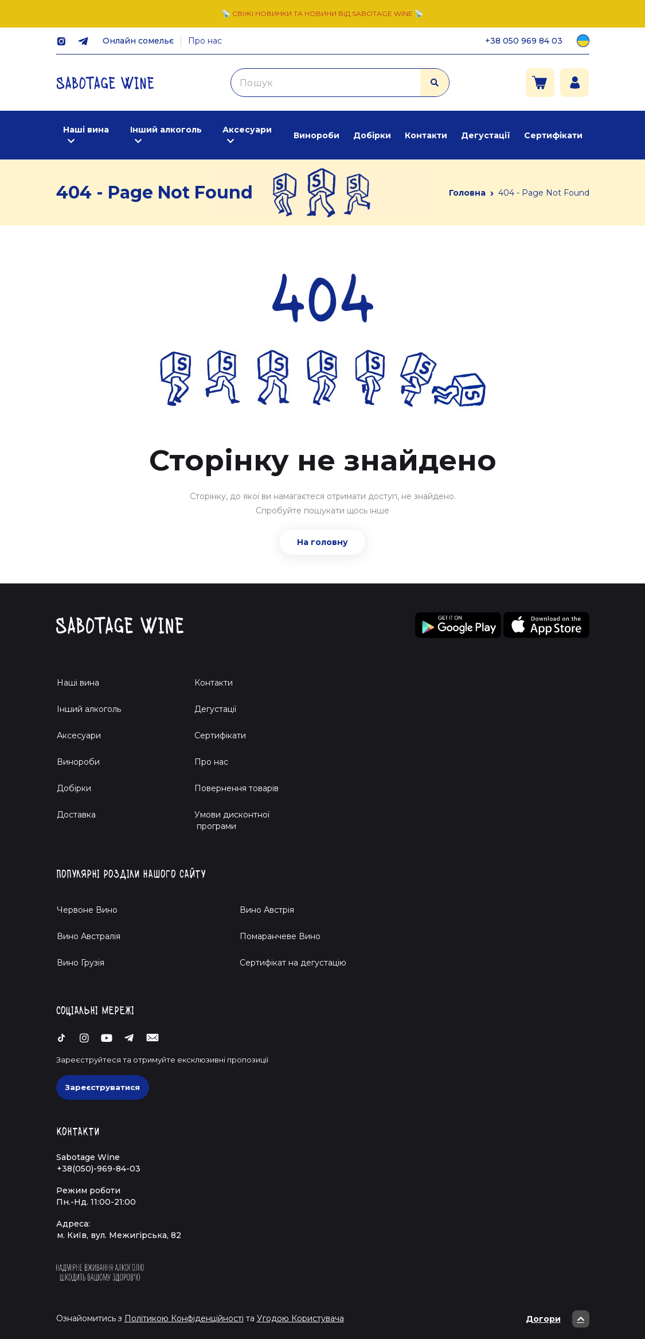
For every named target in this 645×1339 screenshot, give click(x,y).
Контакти (426, 135)
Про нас (205, 41)
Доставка (76, 814)
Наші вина (86, 129)
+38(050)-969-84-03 (98, 1168)
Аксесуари (247, 129)
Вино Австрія (267, 910)
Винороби (316, 135)
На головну (322, 542)
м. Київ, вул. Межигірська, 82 (119, 1235)
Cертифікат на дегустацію (293, 962)
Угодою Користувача (300, 1318)
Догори (557, 1319)
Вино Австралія (88, 936)
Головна (467, 193)
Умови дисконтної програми (227, 820)
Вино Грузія (80, 962)
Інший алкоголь (166, 129)
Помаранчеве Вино (280, 936)
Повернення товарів (236, 788)
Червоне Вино (87, 910)
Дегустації (485, 135)
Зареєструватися (102, 1087)
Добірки (372, 135)
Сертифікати (553, 135)
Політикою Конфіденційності (184, 1318)
